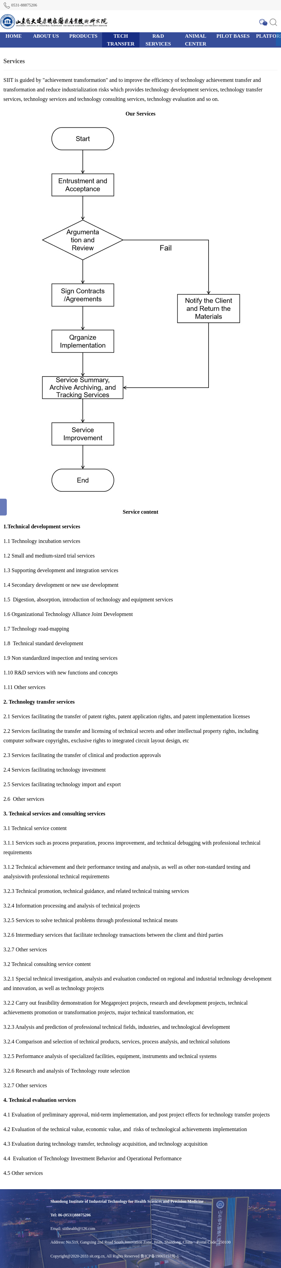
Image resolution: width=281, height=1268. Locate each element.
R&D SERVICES (158, 40)
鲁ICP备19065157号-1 (159, 1256)
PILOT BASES (233, 36)
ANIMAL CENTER (195, 40)
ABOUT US (46, 36)
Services (14, 61)
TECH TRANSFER (121, 40)
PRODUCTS (83, 36)
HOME (13, 36)
